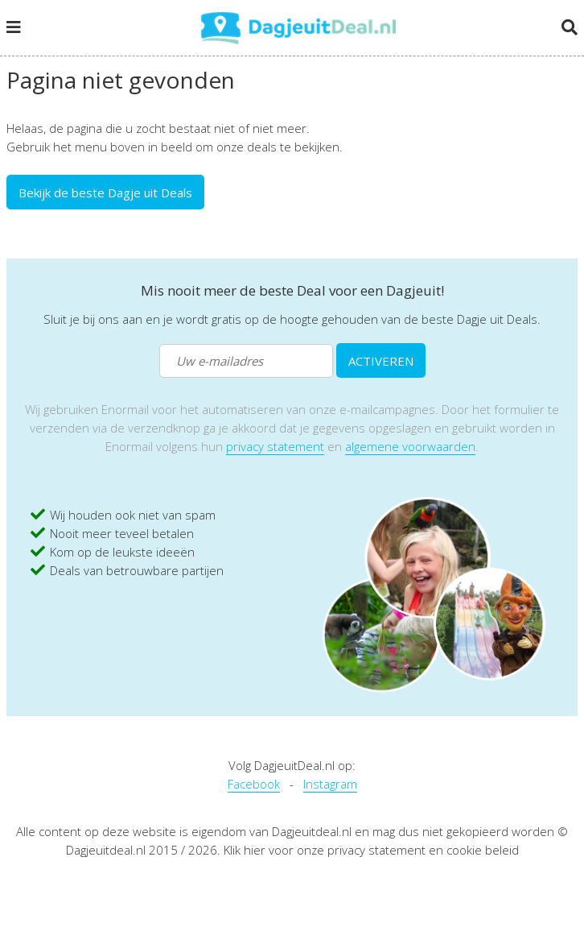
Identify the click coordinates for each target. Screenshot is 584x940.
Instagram (330, 784)
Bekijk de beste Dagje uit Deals (105, 192)
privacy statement (275, 446)
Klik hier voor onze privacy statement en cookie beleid (371, 850)
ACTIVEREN (380, 361)
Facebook (254, 784)
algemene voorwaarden (410, 446)
